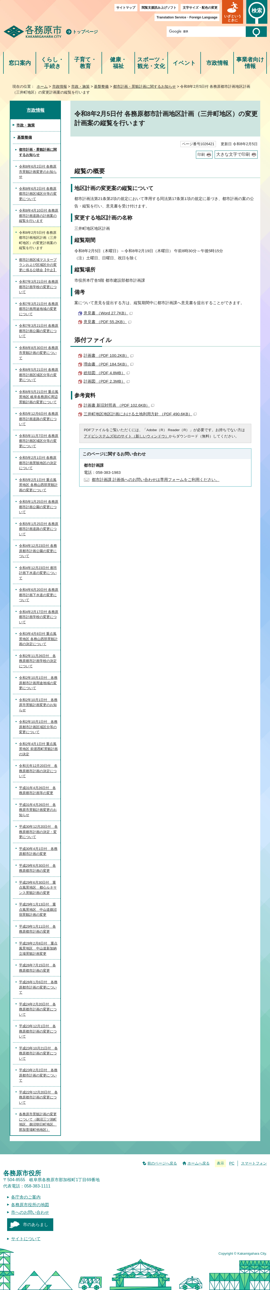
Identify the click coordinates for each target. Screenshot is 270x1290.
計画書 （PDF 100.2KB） (108, 355)
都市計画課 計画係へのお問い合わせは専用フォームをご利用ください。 (155, 479)
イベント (184, 63)
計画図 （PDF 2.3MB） (107, 381)
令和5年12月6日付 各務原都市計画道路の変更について (39, 419)
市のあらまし (35, 1224)
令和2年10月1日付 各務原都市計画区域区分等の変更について (38, 727)
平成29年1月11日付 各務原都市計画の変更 (37, 929)
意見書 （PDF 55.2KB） (107, 321)
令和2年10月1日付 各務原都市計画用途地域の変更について (38, 683)
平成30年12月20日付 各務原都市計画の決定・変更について (38, 832)
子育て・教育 (85, 62)
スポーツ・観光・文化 (151, 62)
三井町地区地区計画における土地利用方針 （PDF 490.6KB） (140, 414)
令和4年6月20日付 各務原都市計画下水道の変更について (39, 595)
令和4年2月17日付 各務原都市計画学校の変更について (39, 617)
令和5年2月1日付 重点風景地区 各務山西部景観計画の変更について (38, 485)
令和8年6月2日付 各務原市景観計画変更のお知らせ (38, 171)
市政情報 (217, 63)
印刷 (201, 155)
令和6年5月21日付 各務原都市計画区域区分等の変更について (39, 375)
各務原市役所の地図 (30, 1205)
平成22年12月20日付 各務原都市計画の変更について (38, 1097)
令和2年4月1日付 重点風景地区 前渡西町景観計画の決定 (38, 749)
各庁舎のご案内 (26, 1197)
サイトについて (26, 1239)
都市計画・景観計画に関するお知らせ (144, 86)
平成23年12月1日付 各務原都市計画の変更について (38, 1031)
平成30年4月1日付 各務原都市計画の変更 (38, 851)
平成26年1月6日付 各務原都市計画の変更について (38, 987)
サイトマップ (125, 7)
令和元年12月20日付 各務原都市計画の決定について (38, 771)
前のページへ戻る (162, 1163)
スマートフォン (254, 1163)
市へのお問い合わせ (30, 1212)
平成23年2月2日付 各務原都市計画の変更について (38, 1075)
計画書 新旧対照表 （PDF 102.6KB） (119, 405)
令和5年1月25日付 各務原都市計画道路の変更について (39, 529)
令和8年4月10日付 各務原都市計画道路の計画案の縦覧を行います (39, 215)
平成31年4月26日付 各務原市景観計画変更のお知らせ (38, 810)
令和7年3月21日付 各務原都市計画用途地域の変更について (39, 309)
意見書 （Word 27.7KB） (108, 313)
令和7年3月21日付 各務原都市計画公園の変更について (39, 331)
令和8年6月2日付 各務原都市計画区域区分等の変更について (38, 194)
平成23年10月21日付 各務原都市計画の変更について (38, 1053)
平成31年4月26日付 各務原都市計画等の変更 (37, 790)
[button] (232, 12)
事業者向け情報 (250, 62)
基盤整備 (101, 86)
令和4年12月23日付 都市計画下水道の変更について (38, 573)
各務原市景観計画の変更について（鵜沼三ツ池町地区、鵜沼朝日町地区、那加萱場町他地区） (38, 1122)
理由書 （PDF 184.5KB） (108, 364)
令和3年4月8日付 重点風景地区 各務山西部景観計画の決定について (38, 639)
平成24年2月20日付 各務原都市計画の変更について (38, 1009)
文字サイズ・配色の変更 (200, 7)
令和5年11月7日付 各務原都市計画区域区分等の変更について (39, 441)
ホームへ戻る (198, 1163)
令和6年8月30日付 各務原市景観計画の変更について (39, 353)
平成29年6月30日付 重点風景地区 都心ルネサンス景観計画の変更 (38, 887)
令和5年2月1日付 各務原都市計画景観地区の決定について (38, 463)
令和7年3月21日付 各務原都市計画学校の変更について (39, 287)
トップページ (85, 32)
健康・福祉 (118, 62)
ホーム (42, 86)
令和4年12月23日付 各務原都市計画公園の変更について (38, 551)
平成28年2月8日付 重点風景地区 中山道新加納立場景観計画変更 (38, 948)
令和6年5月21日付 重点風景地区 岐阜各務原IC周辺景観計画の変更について (39, 397)
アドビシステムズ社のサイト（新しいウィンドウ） (126, 436)
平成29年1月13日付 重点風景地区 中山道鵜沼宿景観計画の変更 (38, 909)
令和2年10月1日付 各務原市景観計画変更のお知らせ (38, 705)
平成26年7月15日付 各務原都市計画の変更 (37, 967)
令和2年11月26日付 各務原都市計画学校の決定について (38, 661)
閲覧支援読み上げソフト (159, 7)
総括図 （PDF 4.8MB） (107, 373)
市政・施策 (80, 86)
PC (231, 1163)
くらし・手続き (52, 62)
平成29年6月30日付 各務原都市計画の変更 (37, 868)
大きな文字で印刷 (233, 154)
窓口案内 (20, 63)
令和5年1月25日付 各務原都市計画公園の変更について (39, 507)
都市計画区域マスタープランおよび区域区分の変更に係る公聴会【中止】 (38, 265)
